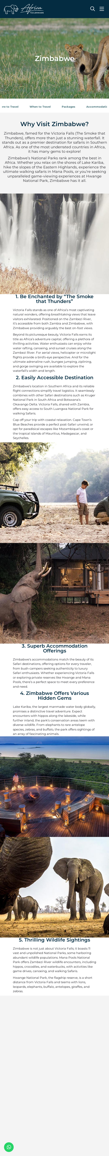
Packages (68, 106)
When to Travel (40, 106)
